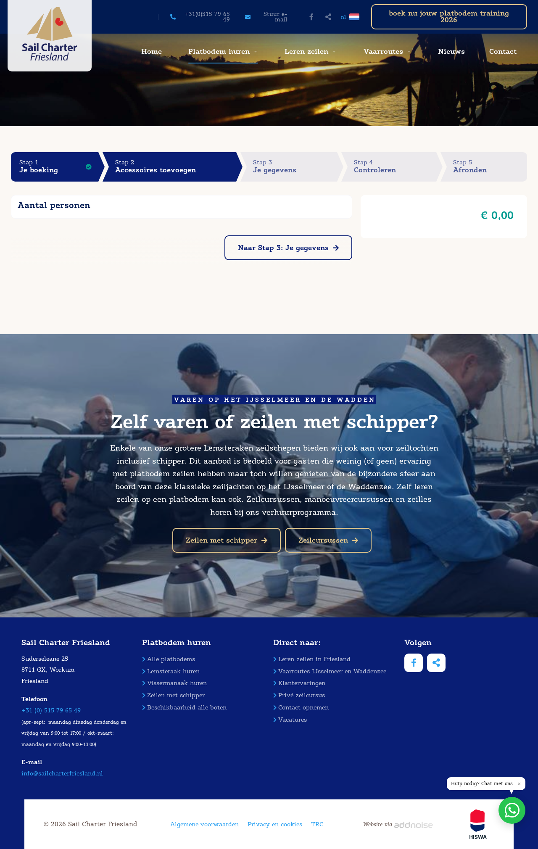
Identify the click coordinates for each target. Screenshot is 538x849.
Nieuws (451, 51)
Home (151, 51)
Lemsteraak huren (171, 671)
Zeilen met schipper (226, 540)
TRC (317, 824)
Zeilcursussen (328, 540)
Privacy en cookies (275, 824)
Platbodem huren (219, 51)
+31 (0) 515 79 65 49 (51, 710)
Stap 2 (175, 166)
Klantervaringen (299, 683)
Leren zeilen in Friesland (312, 659)
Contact (503, 51)
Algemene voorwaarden (204, 824)
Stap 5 (490, 166)
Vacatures (290, 719)
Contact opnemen (301, 707)
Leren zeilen (306, 51)
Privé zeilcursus (299, 695)
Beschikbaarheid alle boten (184, 707)
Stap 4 (395, 166)
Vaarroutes (383, 51)
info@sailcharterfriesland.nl (62, 773)
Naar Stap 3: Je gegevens (288, 247)
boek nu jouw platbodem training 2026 (449, 16)
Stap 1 (58, 166)
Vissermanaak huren (174, 683)
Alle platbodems (168, 659)
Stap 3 (295, 166)
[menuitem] (150, 51)
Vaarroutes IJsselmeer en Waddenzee (329, 671)
